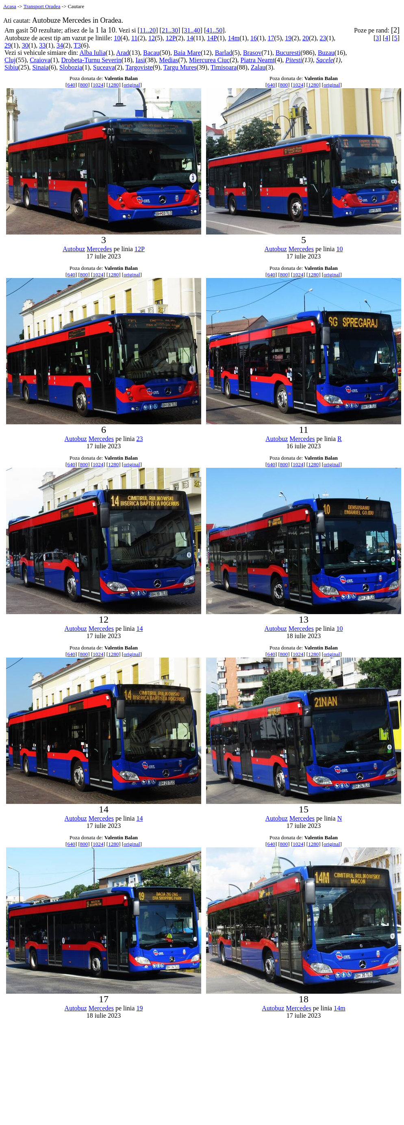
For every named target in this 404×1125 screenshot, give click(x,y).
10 (117, 38)
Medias (168, 59)
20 (305, 38)
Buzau (326, 52)
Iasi (140, 59)
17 (271, 38)
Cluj (10, 59)
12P (171, 38)
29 (7, 45)
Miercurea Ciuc (209, 59)
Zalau (258, 67)
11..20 (148, 30)
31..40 (192, 30)
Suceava (104, 67)
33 (42, 45)
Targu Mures (180, 67)
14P (212, 38)
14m (233, 38)
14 (190, 38)
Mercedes (99, 248)
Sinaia (40, 67)
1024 (98, 85)
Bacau (151, 52)
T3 (77, 45)
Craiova (40, 59)
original (132, 85)
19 (288, 38)
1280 (113, 85)
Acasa (9, 6)
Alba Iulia (92, 52)
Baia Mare (187, 52)
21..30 (170, 30)
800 (84, 85)
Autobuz (74, 248)
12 (151, 38)
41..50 (214, 30)
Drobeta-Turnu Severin (91, 59)
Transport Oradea (42, 6)
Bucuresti (288, 52)
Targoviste (138, 67)
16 (253, 38)
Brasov (252, 52)
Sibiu (11, 67)
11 (134, 38)
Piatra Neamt (258, 59)
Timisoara (224, 67)
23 (323, 38)
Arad (122, 52)
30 (25, 45)
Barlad (223, 52)
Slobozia (70, 67)
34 (59, 45)
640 (71, 85)
